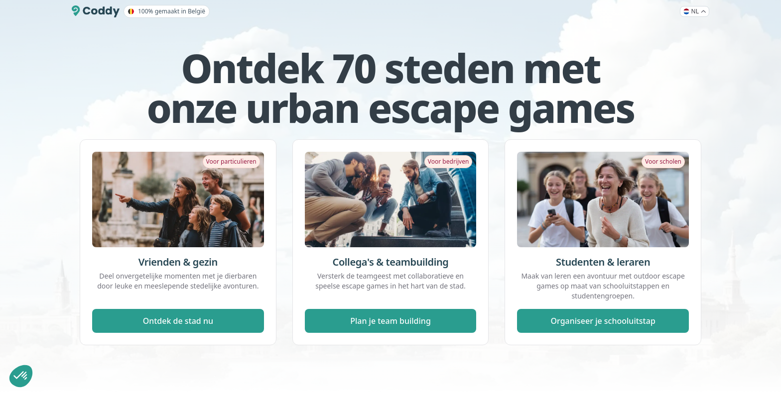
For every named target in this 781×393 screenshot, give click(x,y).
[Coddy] (96, 11)
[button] (21, 376)
